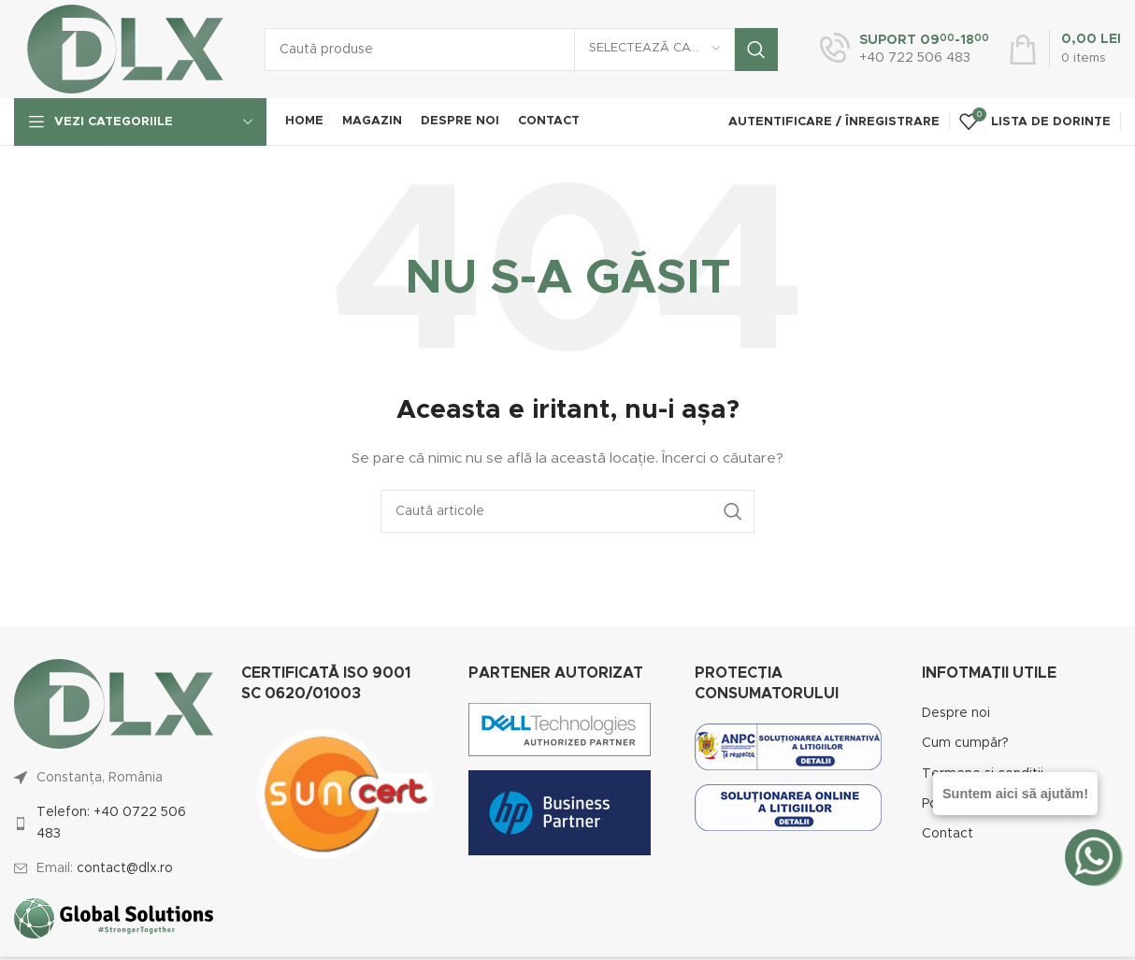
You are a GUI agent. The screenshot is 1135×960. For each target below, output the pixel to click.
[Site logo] (125, 48)
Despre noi (956, 713)
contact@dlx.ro (125, 868)
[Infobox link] (904, 49)
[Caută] (521, 49)
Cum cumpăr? (965, 743)
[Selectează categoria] (654, 49)
